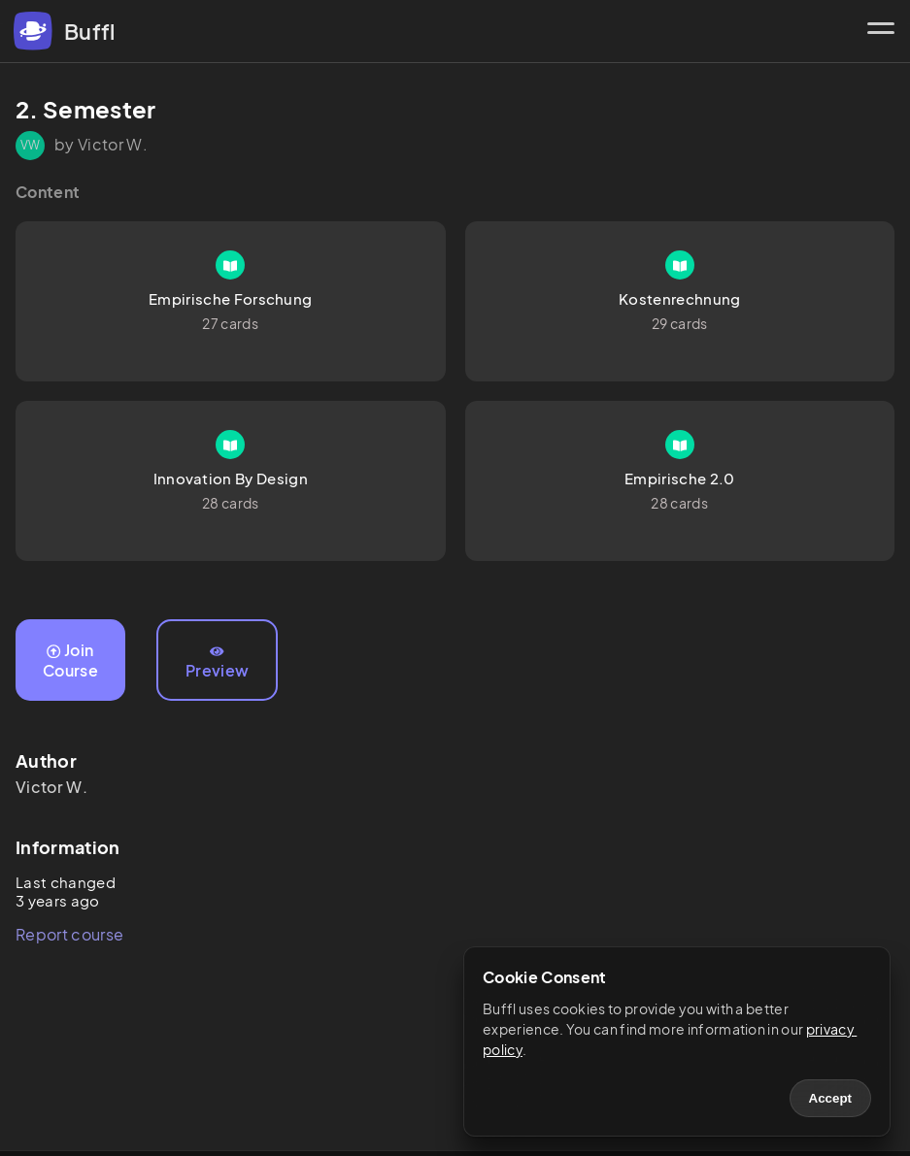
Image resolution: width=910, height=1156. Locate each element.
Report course (69, 934)
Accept (830, 1098)
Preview (217, 662)
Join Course (70, 660)
